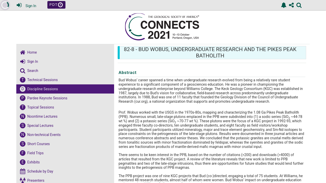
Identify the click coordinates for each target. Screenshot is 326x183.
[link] (284, 5)
